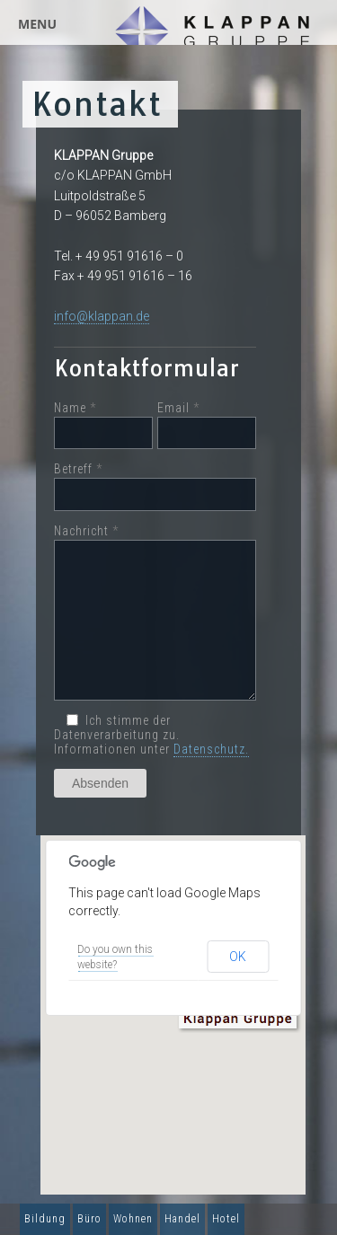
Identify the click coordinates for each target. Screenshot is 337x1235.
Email (206, 425)
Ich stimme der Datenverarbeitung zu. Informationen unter (151, 734)
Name (103, 425)
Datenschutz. (211, 749)
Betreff (155, 486)
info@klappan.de (101, 316)
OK (237, 956)
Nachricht (155, 612)
